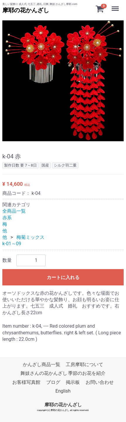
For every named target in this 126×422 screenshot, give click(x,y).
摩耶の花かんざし (25, 10)
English (63, 391)
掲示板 (73, 382)
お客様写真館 (26, 382)
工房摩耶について (84, 364)
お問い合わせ (100, 382)
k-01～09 (11, 243)
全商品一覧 (14, 211)
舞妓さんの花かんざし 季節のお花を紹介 (63, 373)
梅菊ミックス (30, 237)
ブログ (53, 382)
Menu (116, 6)
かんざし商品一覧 (41, 364)
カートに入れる (63, 277)
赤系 (7, 217)
